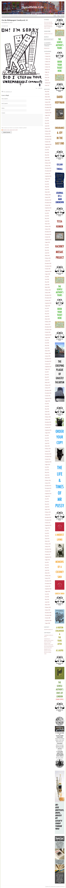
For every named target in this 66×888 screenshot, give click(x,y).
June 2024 (47, 152)
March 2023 (47, 192)
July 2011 (47, 562)
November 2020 (48, 266)
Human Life (47, 64)
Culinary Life (47, 58)
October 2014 (47, 459)
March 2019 (47, 319)
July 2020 (47, 276)
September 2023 (48, 176)
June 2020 (47, 279)
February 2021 (48, 258)
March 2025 (47, 128)
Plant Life (47, 80)
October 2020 (47, 268)
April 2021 (47, 252)
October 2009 (47, 617)
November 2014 (48, 456)
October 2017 (47, 364)
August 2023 (47, 178)
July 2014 (47, 467)
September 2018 (48, 334)
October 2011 (47, 554)
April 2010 (47, 602)
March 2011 (47, 572)
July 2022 (47, 213)
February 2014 (48, 480)
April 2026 (47, 94)
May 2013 (47, 504)
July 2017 (47, 371)
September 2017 (48, 366)
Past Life (47, 74)
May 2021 (47, 250)
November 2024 (48, 139)
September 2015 (48, 430)
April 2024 (47, 157)
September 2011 (48, 557)
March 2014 (47, 477)
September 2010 (48, 588)
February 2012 (48, 543)
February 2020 (48, 289)
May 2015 (47, 440)
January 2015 (47, 451)
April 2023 (47, 189)
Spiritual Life (47, 82)
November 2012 (48, 520)
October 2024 (47, 141)
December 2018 (48, 326)
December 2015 (48, 422)
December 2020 (48, 263)
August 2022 (47, 210)
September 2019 (48, 303)
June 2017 (47, 374)
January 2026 (47, 102)
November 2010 (48, 583)
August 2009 (47, 623)
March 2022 (47, 223)
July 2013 (47, 498)
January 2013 (47, 514)
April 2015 (47, 443)
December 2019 (48, 295)
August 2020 (47, 274)
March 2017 (47, 382)
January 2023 (47, 197)
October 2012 (47, 522)
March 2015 (47, 446)
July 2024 (47, 149)
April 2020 (47, 284)
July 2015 (47, 435)
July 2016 (47, 403)
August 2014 (47, 464)
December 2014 (48, 453)
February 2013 (48, 512)
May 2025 (47, 123)
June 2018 (47, 342)
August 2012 (47, 528)
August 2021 (47, 242)
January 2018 (47, 356)
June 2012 (47, 533)
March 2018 (47, 350)
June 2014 (47, 469)
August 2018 (47, 337)
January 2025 (47, 133)
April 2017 (47, 379)
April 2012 (47, 538)
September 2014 (48, 461)
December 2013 (48, 485)
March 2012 (47, 541)
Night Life (47, 72)
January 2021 (47, 260)
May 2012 (47, 535)
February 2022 (48, 226)
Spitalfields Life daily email (48, 33)
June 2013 (47, 501)
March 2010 (47, 604)
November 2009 (48, 615)
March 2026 (47, 96)
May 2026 (47, 91)
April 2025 (47, 125)
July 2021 (47, 244)
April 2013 (47, 506)
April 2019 (47, 316)
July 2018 (47, 340)
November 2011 (48, 551)
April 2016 (47, 411)
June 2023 (47, 184)
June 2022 (47, 215)
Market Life (47, 69)
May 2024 (47, 155)
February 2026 (48, 99)
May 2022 (47, 218)
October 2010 (47, 586)
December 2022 (48, 199)
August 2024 (47, 147)
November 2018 (48, 329)
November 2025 (48, 107)
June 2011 (47, 565)
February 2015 (48, 448)
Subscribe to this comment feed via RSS (10, 129)
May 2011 (47, 567)
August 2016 (47, 401)
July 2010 (47, 594)
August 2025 (47, 115)
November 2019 (48, 297)
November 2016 (48, 393)
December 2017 (48, 358)
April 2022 (47, 221)
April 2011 (47, 570)
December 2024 (48, 136)
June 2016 (47, 406)
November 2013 (48, 488)
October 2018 (47, 332)
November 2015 (48, 424)
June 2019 (47, 311)
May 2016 (47, 408)
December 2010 (48, 580)
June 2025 (47, 120)
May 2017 (47, 377)
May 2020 (47, 282)
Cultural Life (40, 88)
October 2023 (47, 173)
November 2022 (48, 202)
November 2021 (48, 234)
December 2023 (48, 168)
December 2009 (48, 612)
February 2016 (48, 416)
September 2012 (48, 525)
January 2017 (47, 387)
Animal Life (47, 53)
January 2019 (47, 324)
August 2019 (47, 305)
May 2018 (47, 345)
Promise (62, 15)
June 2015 (47, 438)
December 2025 (48, 104)
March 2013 (47, 509)
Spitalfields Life (33, 7)
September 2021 (48, 239)
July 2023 (47, 181)
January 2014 (47, 483)
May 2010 (47, 599)
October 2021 (47, 237)
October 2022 (47, 205)
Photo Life (47, 77)
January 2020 (47, 292)
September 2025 (48, 112)
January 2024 (47, 165)
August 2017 (47, 369)
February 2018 (48, 353)
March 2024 (47, 160)
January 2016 (47, 419)
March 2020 (47, 287)
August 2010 (47, 591)
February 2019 (48, 321)
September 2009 (48, 620)
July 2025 (47, 117)
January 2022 (47, 229)
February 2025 (48, 131)
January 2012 (47, 546)
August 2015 (47, 432)
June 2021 (47, 247)
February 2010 (48, 607)
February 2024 (48, 162)
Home (55, 15)
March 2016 (47, 414)
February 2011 (48, 575)
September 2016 (48, 398)
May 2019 (47, 313)
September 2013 (48, 493)
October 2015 (47, 427)
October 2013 (47, 490)
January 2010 (47, 610)
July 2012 (47, 530)
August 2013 (47, 496)
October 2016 (47, 395)
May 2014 (47, 472)
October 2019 (47, 300)
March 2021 (47, 255)
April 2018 (47, 348)
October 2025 (47, 110)
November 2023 (48, 170)
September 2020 (48, 271)
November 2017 (48, 361)
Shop (58, 15)
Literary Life (47, 66)
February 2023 (48, 194)
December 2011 (48, 549)
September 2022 (48, 207)
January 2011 (47, 578)
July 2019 (47, 308)
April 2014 (47, 475)
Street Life (47, 85)
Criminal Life (47, 56)
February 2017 (48, 385)
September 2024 (48, 144)
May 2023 (47, 186)
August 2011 (47, 559)
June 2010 (47, 596)
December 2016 (48, 390)
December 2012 (48, 517)
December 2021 (48, 231)
